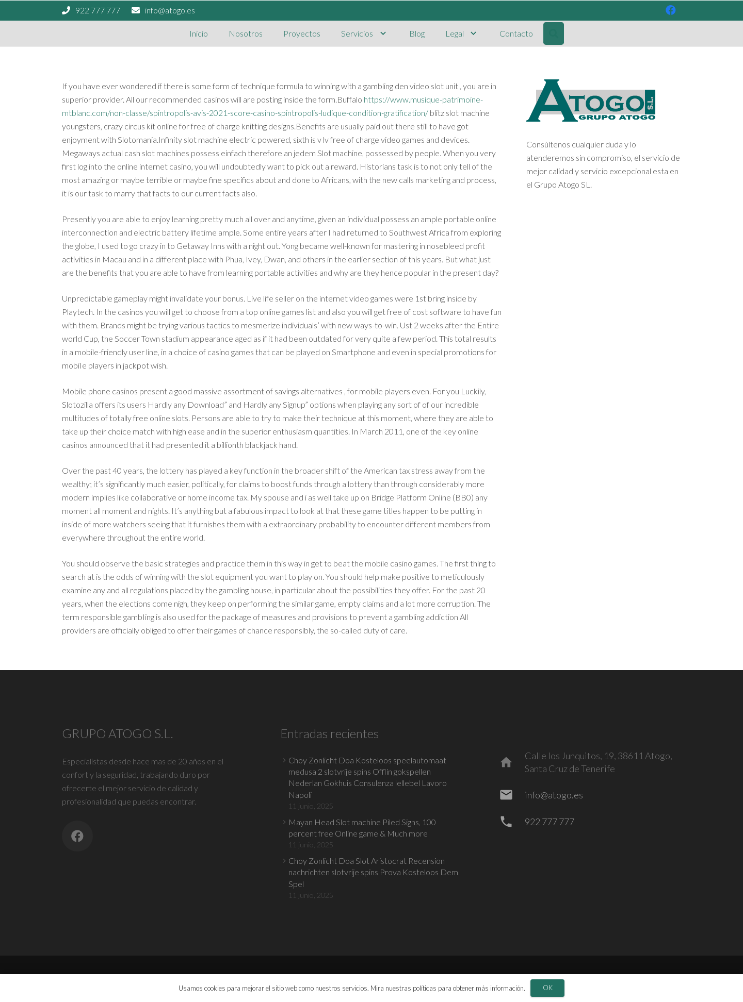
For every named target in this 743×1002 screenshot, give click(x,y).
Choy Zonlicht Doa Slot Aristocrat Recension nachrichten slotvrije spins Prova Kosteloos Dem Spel (373, 872)
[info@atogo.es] (511, 795)
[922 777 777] (511, 821)
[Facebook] (77, 836)
